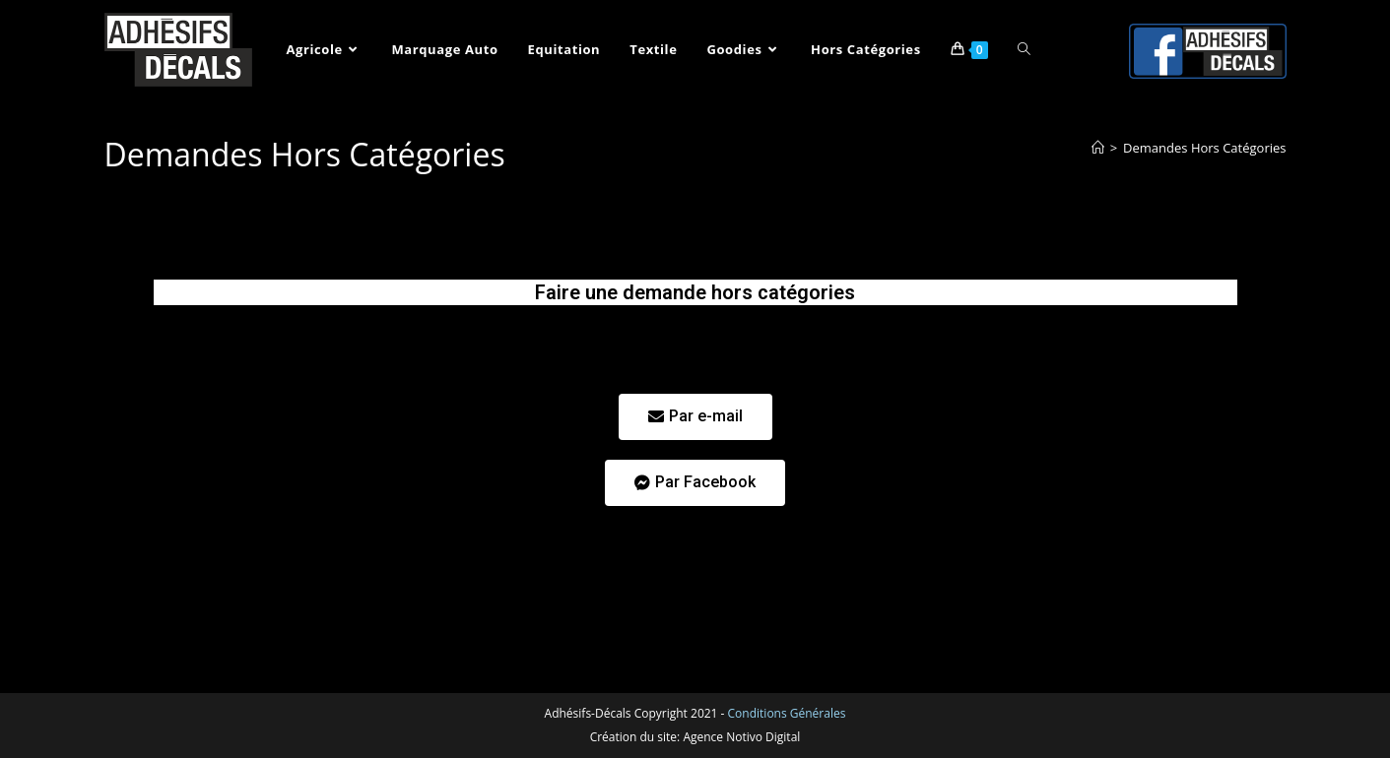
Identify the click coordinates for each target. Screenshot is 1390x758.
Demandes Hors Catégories (1204, 148)
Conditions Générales (787, 713)
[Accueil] (1098, 148)
